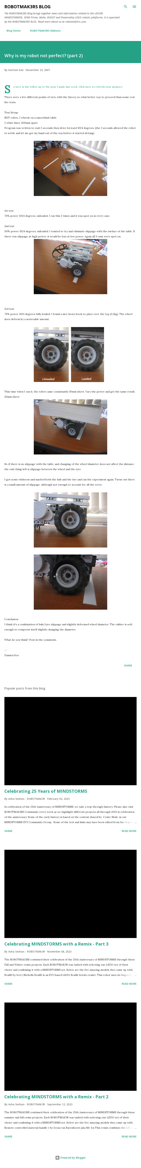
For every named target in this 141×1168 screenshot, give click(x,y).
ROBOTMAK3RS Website (43, 30)
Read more (129, 831)
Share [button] (128, 665)
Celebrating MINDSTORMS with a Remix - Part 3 (56, 944)
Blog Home (11, 30)
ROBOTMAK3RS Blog (27, 6)
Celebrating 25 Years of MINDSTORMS (45, 791)
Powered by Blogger (70, 1157)
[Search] (125, 6)
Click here (85, 86)
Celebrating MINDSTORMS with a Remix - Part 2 (56, 1097)
